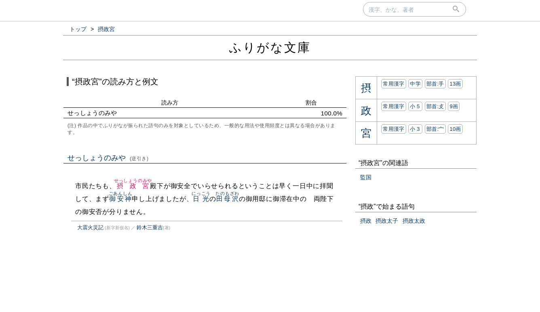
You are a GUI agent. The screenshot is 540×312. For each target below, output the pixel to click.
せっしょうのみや (108, 158)
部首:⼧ (435, 129)
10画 (455, 129)
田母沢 (227, 198)
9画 (453, 106)
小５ (415, 106)
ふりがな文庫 (270, 47)
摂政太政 (414, 221)
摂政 (365, 221)
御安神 (121, 198)
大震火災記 (90, 227)
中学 (415, 84)
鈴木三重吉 (150, 227)
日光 (201, 198)
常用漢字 (393, 84)
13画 (455, 84)
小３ (415, 129)
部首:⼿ (435, 84)
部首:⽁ (435, 106)
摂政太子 (386, 221)
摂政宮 (133, 185)
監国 (365, 177)
